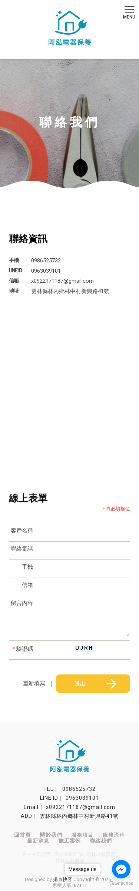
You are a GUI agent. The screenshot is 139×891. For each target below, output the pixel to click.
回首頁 (22, 835)
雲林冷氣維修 (68, 854)
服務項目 (82, 835)
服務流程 (114, 835)
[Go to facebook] (121, 869)
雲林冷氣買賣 (100, 854)
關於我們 (51, 835)
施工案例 (70, 841)
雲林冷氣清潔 (36, 854)
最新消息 (38, 841)
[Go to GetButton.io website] (121, 883)
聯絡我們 (101, 841)
